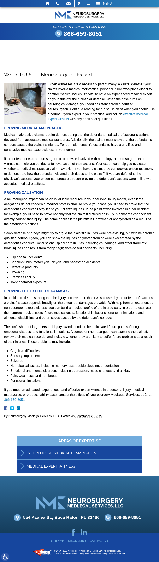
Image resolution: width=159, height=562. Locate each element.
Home (48, 3)
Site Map (57, 540)
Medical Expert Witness (51, 471)
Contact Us (99, 540)
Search (88, 3)
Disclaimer (77, 540)
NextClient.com (118, 553)
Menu (107, 3)
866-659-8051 (83, 33)
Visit (79, 3)
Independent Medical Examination (61, 458)
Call (58, 3)
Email (68, 3)
